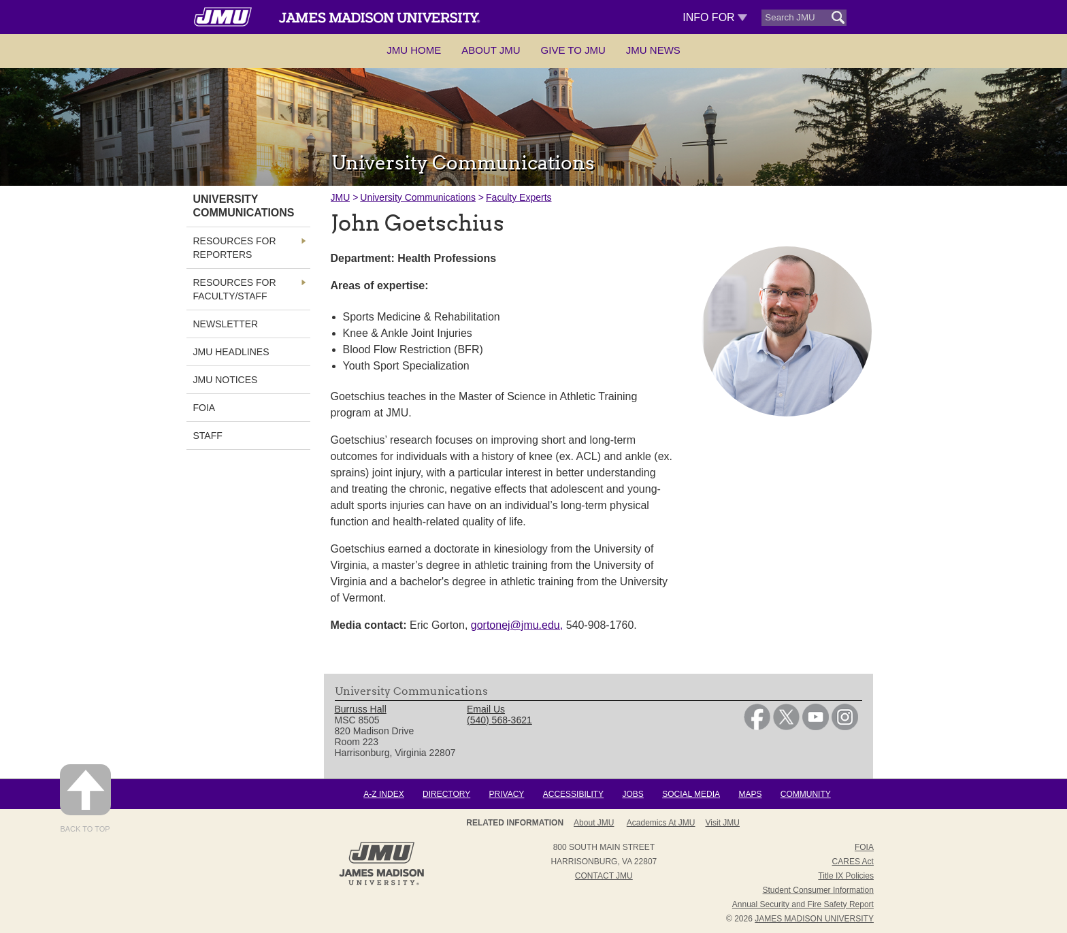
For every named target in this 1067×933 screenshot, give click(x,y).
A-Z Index (383, 794)
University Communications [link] (244, 205)
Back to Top (85, 798)
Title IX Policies (846, 876)
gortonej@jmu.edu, (517, 625)
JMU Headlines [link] (231, 351)
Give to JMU (573, 50)
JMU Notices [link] (225, 379)
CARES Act (853, 861)
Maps (749, 794)
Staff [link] (208, 435)
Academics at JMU (661, 823)
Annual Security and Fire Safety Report (803, 904)
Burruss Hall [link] (361, 709)
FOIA (864, 847)
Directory (446, 794)
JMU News (653, 50)
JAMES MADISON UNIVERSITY (814, 918)
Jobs (632, 794)
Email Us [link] (486, 709)
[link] (757, 726)
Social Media (691, 794)
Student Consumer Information (818, 890)
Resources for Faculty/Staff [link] (234, 289)
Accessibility (573, 794)
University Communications (418, 197)
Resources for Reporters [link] (234, 247)
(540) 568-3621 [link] (499, 720)
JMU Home (414, 50)
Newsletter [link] (226, 323)
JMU (340, 197)
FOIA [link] (204, 407)
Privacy (507, 794)
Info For (715, 17)
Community (806, 794)
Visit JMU (723, 823)
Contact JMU (604, 876)
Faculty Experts (518, 197)
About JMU (490, 50)
